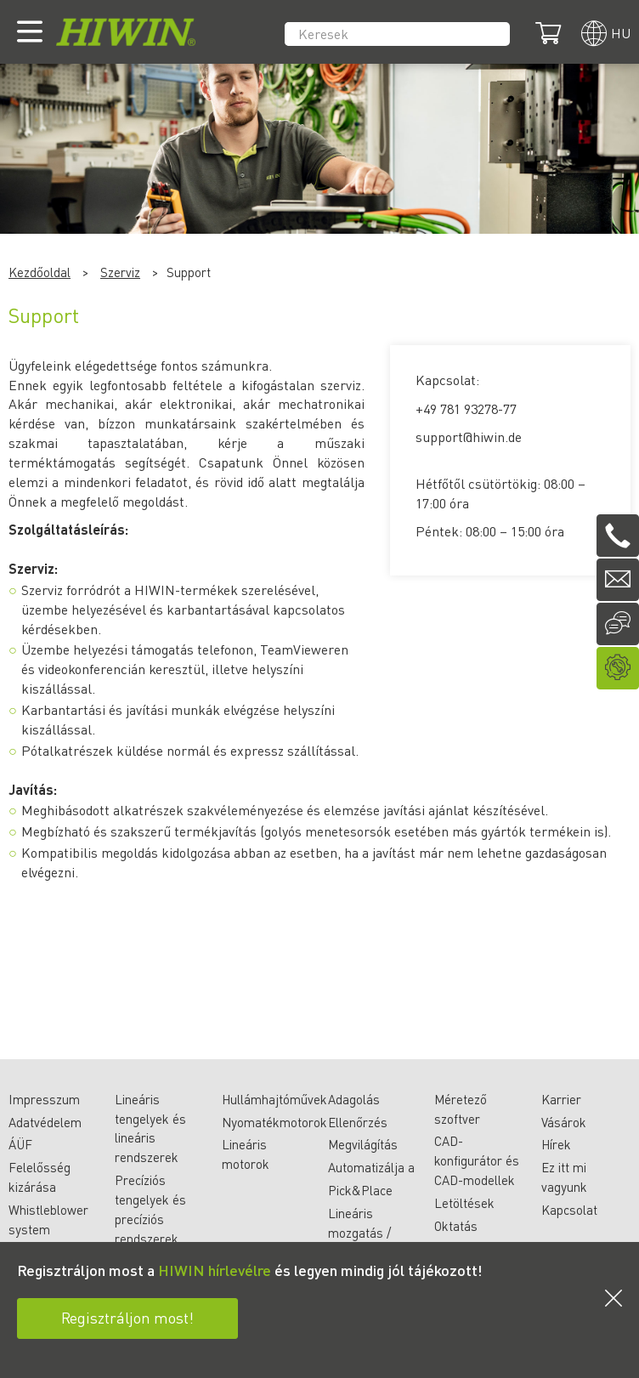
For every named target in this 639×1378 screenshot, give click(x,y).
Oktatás (456, 1225)
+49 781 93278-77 (466, 408)
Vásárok (563, 1122)
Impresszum (44, 1099)
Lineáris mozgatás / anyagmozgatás (372, 1233)
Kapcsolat (569, 1209)
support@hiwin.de (469, 436)
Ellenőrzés (357, 1122)
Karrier (561, 1099)
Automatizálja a (371, 1167)
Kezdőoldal (39, 272)
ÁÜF (20, 1144)
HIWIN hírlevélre (214, 1269)
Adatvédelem (45, 1122)
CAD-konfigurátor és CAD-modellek (476, 1160)
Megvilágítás (363, 1144)
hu (621, 33)
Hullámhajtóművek (274, 1099)
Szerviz (120, 272)
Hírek (556, 1144)
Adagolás (354, 1099)
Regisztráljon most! (127, 1317)
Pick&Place (360, 1190)
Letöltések (464, 1202)
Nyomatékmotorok (274, 1122)
